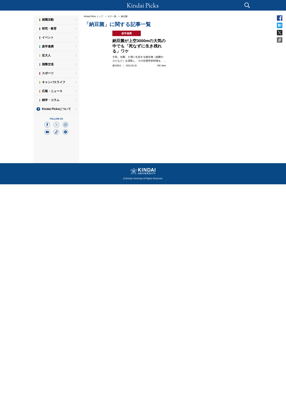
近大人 (46, 55)
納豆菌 (124, 16)
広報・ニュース (52, 91)
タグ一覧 (112, 16)
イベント (48, 37)
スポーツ (48, 73)
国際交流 (48, 64)
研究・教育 (49, 28)
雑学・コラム (50, 100)
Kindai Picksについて (56, 108)
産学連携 (48, 46)
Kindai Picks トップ (93, 16)
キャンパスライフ (53, 82)
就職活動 (48, 19)
